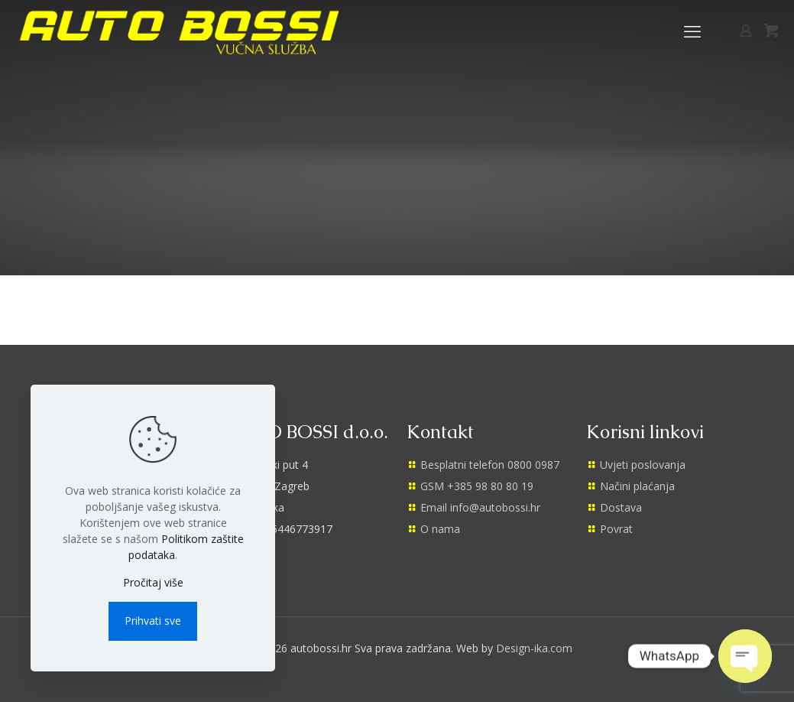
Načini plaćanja (637, 486)
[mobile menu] (692, 31)
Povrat (616, 529)
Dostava (621, 507)
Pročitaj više (153, 582)
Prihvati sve (153, 620)
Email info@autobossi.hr (480, 507)
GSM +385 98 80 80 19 (476, 486)
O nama (440, 529)
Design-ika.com (534, 648)
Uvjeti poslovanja (642, 464)
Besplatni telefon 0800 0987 (489, 464)
